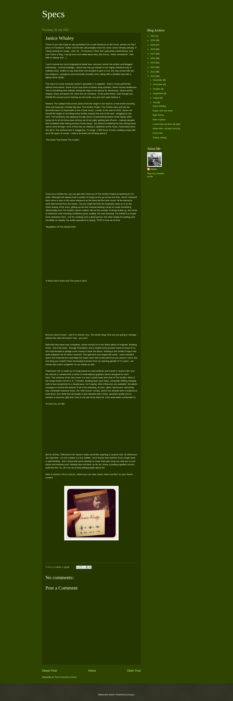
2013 (153, 72)
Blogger (130, 694)
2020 (153, 40)
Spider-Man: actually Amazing (166, 128)
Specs (53, 14)
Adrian (153, 169)
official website (68, 474)
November (158, 84)
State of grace (158, 119)
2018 (153, 49)
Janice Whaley (159, 106)
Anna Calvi (157, 133)
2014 (153, 67)
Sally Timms (158, 115)
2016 (153, 58)
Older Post (134, 670)
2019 (153, 45)
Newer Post (49, 670)
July (155, 102)
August (156, 98)
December (158, 80)
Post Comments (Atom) (66, 677)
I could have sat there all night (166, 124)
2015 (153, 62)
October (157, 89)
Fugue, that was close (162, 110)
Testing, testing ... (160, 137)
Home (92, 670)
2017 (153, 54)
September (158, 93)
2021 (153, 36)
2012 (153, 76)
